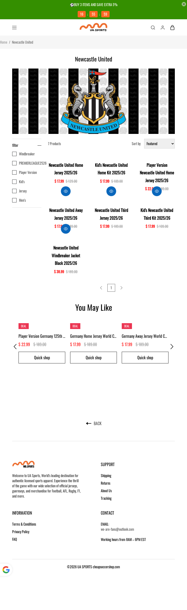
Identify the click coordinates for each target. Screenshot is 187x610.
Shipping (106, 475)
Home (3, 42)
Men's (19, 200)
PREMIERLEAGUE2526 (26, 163)
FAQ (14, 539)
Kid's (18, 182)
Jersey (19, 191)
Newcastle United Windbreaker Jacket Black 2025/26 (66, 255)
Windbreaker (23, 154)
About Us (106, 490)
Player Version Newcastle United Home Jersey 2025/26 (157, 172)
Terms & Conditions (24, 524)
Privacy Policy (20, 531)
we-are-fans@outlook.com (117, 529)
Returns (105, 483)
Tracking (106, 498)
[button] (15, 346)
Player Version (24, 172)
